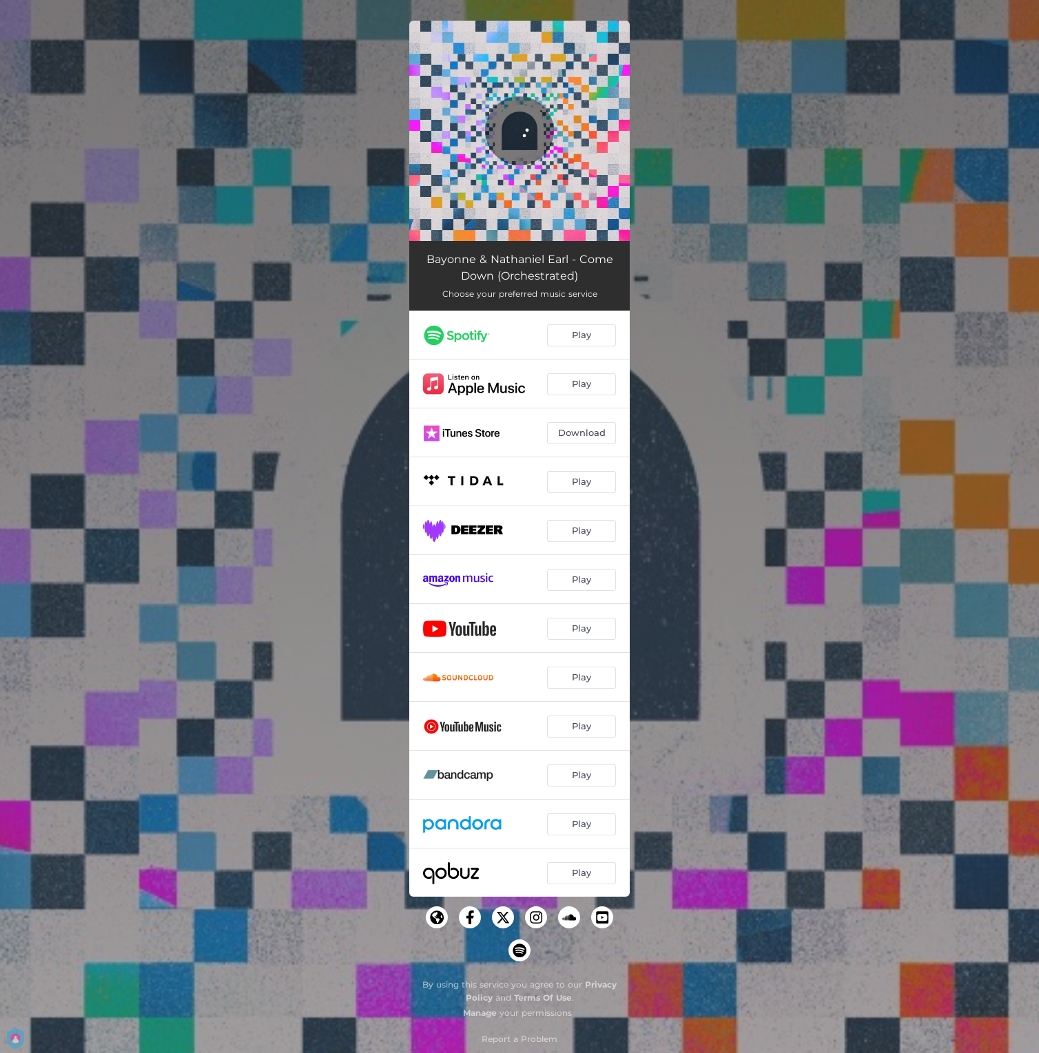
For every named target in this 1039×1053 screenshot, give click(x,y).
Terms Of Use (543, 997)
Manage (480, 1013)
